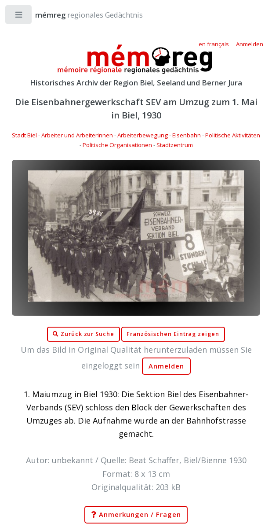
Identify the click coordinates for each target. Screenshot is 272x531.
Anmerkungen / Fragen (136, 514)
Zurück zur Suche (83, 334)
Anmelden (167, 366)
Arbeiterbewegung (142, 135)
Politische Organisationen (117, 145)
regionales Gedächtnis (80, 15)
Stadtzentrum (174, 145)
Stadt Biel (24, 135)
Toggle (19, 16)
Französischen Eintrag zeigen (173, 334)
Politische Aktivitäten (232, 135)
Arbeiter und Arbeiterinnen (77, 135)
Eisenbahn (186, 135)
